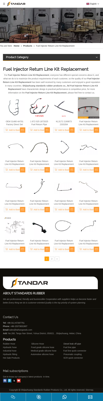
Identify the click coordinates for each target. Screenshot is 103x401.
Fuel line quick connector (74, 351)
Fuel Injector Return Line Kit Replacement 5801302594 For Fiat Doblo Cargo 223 (39, 202)
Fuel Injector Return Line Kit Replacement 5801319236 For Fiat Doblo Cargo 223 (64, 163)
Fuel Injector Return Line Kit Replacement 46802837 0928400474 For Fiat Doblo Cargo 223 (88, 123)
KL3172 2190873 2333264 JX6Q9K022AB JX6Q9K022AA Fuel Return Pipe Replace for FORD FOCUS (63, 123)
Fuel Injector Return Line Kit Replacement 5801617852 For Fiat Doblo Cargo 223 (88, 163)
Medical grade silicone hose (43, 351)
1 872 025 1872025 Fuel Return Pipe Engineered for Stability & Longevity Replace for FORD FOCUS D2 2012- (39, 123)
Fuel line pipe (69, 347)
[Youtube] (19, 380)
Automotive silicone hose (36, 354)
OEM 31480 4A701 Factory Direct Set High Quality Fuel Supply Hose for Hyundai (14, 123)
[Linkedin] (9, 380)
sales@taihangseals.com (21, 330)
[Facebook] (5, 380)
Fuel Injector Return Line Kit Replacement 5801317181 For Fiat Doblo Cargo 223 (14, 242)
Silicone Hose (31, 344)
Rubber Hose (9, 344)
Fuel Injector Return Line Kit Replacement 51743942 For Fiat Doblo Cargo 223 (14, 202)
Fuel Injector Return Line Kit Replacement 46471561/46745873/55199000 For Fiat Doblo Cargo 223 (39, 163)
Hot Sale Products (11, 358)
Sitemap (89, 390)
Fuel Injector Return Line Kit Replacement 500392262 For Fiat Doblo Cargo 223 (64, 242)
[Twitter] (14, 380)
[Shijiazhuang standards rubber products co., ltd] (31, 283)
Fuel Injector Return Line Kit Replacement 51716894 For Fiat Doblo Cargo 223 (14, 163)
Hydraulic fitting (10, 354)
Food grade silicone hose (43, 347)
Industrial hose (9, 351)
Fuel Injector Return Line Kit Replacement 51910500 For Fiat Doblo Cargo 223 (88, 202)
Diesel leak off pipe (72, 344)
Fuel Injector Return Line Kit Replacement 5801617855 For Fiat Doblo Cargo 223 (64, 202)
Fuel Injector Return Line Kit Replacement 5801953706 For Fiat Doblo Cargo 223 (39, 242)
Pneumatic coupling (72, 354)
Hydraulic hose (10, 347)
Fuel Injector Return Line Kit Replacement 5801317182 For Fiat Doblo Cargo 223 (88, 242)
